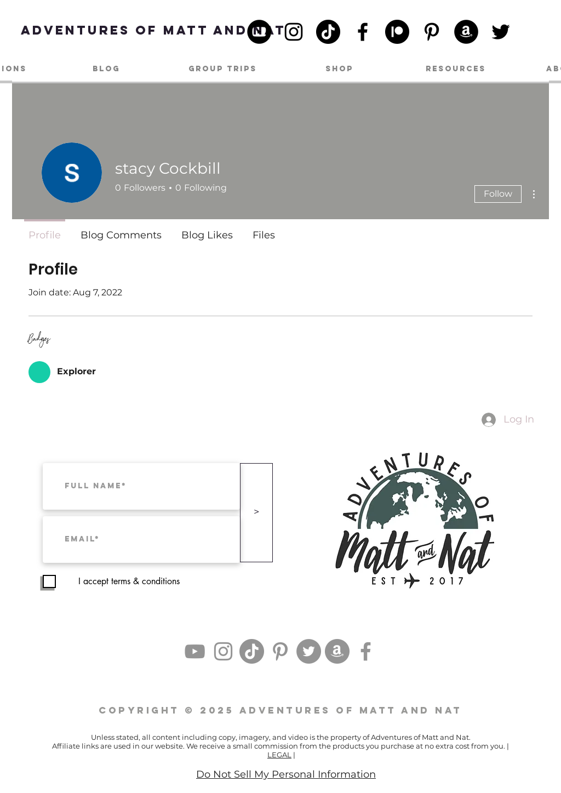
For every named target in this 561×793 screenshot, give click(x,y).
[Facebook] (363, 32)
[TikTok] (328, 32)
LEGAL (279, 754)
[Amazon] (466, 32)
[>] (256, 512)
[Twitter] (501, 32)
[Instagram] (294, 32)
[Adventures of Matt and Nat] (153, 30)
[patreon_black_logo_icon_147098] (397, 32)
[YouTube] (259, 32)
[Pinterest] (432, 32)
